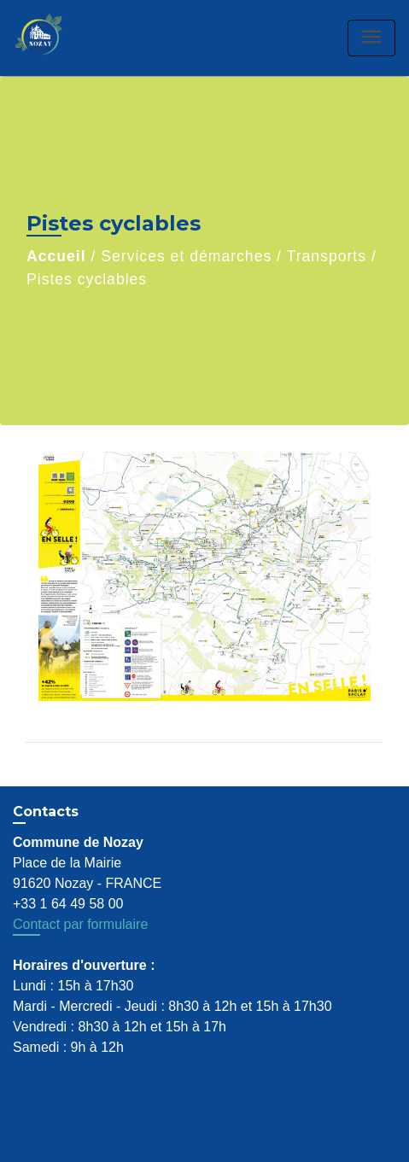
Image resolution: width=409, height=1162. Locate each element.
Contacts (46, 811)
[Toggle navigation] (371, 38)
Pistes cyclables (86, 279)
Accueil (56, 256)
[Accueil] (56, 38)
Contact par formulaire (80, 924)
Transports (326, 256)
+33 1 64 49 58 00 (68, 903)
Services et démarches (186, 256)
